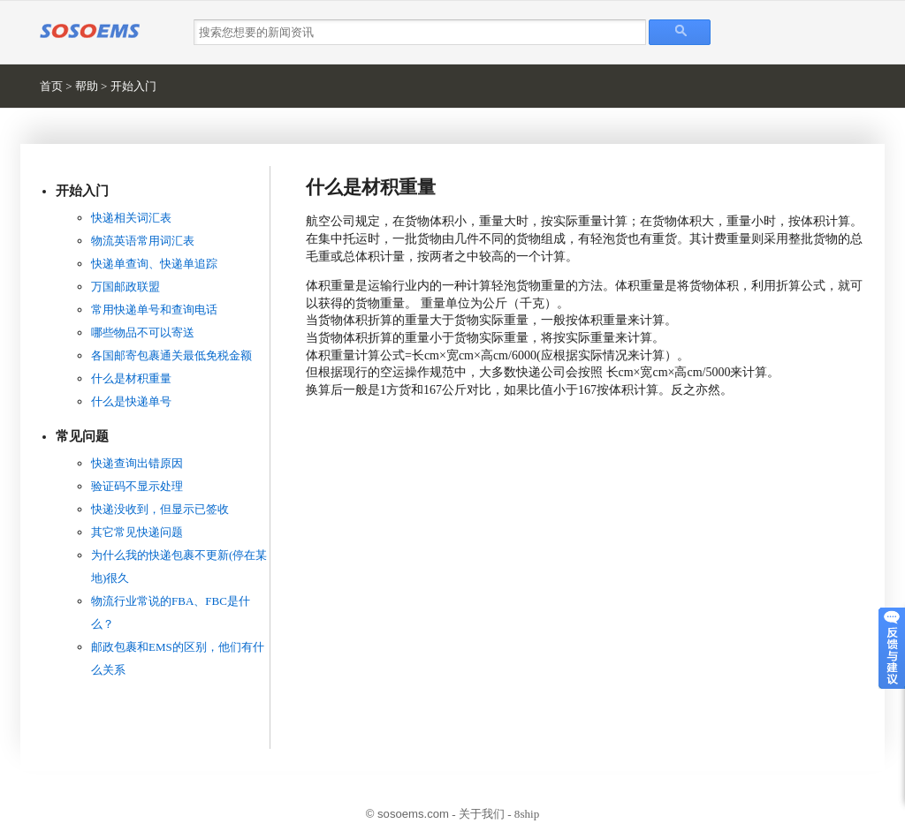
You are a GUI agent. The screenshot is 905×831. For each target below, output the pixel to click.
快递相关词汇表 (131, 217)
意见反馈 (891, 648)
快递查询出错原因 (137, 463)
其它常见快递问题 (137, 532)
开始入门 (133, 86)
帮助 (86, 86)
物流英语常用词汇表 (142, 240)
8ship (526, 813)
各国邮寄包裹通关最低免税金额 (171, 355)
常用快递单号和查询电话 (154, 309)
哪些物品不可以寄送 (142, 332)
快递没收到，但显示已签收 (160, 509)
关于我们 (482, 813)
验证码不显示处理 (137, 486)
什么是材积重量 (131, 378)
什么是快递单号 (131, 401)
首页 (51, 86)
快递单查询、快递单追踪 (154, 263)
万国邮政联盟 (125, 286)
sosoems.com (413, 813)
